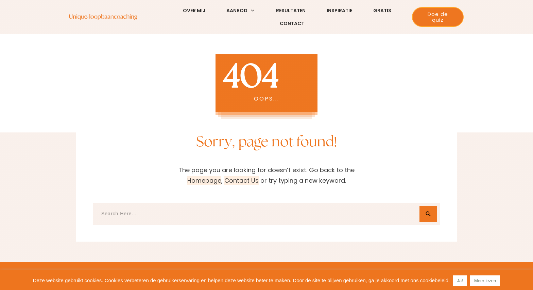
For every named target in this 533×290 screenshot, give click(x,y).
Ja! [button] (460, 280)
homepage (204, 180)
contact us (241, 180)
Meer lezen (485, 280)
